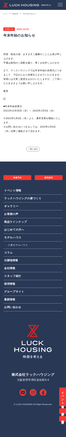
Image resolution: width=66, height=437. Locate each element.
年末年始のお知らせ (37, 13)
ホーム (6, 13)
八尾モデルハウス (18, 259)
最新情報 (19, 13)
